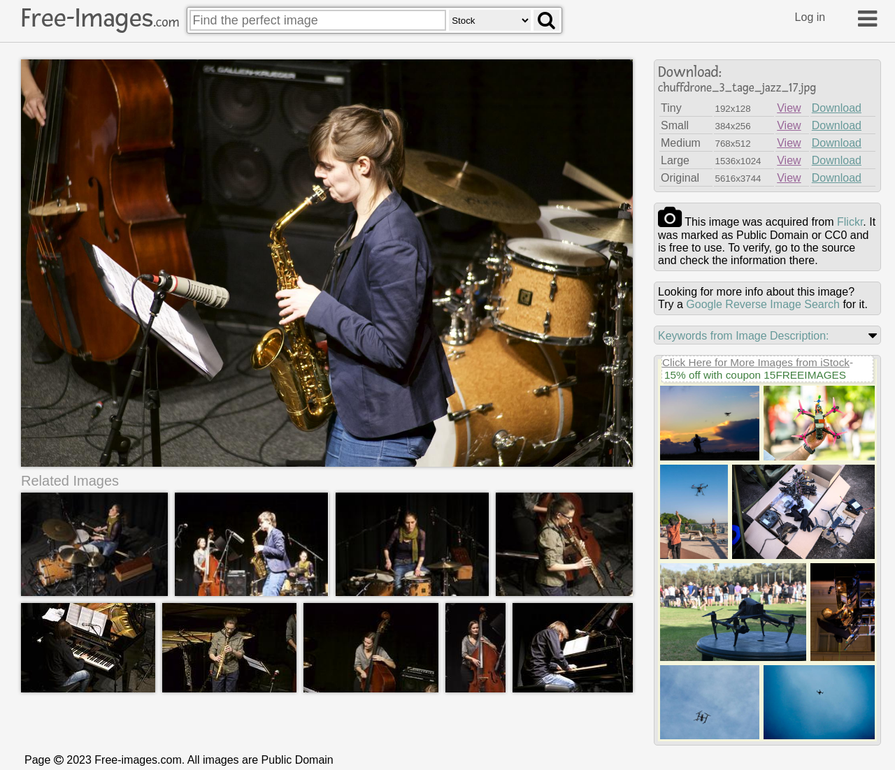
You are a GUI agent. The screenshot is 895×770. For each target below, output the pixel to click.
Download (836, 108)
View (789, 108)
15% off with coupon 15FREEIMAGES (755, 375)
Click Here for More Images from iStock (756, 362)
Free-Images (100, 18)
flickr (850, 222)
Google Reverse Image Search (763, 304)
